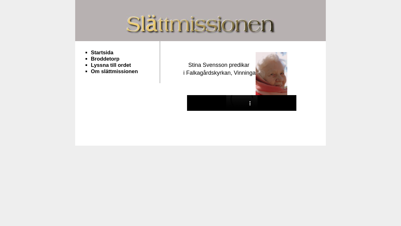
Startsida (102, 53)
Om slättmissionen (114, 71)
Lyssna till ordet (111, 65)
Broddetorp (105, 59)
